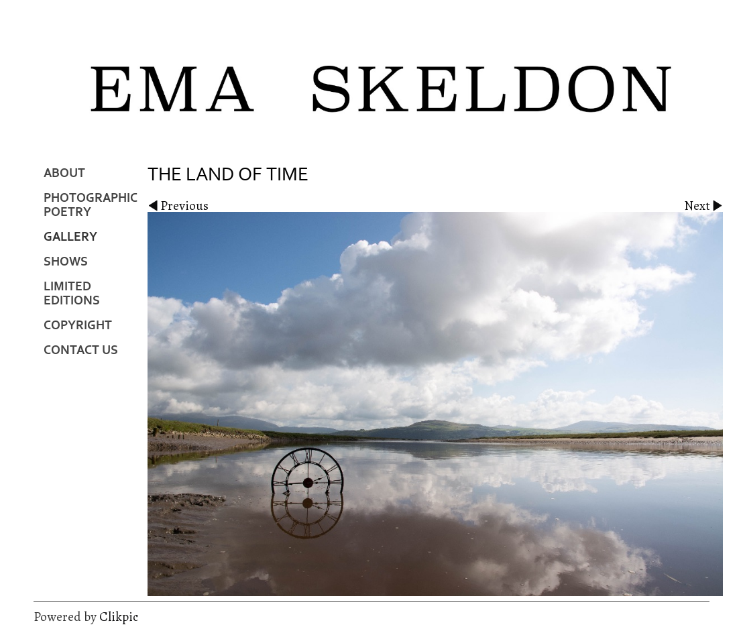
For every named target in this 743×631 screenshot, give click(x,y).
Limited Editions (72, 294)
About (64, 173)
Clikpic (118, 617)
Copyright (78, 326)
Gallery (70, 237)
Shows (66, 262)
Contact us (81, 350)
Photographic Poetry (90, 205)
